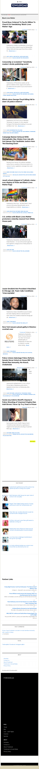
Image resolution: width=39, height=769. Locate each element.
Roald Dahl (13, 95)
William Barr (26, 251)
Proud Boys (26, 57)
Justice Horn (28, 174)
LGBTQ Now (22, 56)
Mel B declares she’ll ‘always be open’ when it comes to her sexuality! (21, 496)
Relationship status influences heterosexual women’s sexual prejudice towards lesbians (21, 529)
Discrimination (13, 130)
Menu (20, 1)
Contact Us (6, 660)
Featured (12, 172)
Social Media (30, 172)
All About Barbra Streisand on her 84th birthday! (24, 608)
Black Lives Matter (17, 57)
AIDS (14, 174)
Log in (24, 765)
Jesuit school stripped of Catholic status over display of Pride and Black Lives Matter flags (18, 182)
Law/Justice (16, 56)
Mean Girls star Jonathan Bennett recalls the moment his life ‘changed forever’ (21, 512)
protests (5, 354)
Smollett (25, 323)
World (29, 393)
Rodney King (6, 132)
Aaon (8, 92)
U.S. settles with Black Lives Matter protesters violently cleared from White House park (18, 219)
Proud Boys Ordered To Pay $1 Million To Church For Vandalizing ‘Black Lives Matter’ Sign (18, 24)
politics (7, 176)
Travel (5, 727)
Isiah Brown (30, 434)
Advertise (6, 658)
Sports (5, 173)
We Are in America (14, 132)
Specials (6, 736)
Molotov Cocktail (27, 352)
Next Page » (32, 441)
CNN (24, 131)
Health (17, 172)
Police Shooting (7, 435)
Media (27, 92)
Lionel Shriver (6, 95)
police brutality (7, 395)
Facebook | (13, 644)
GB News (25, 94)
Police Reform (15, 395)
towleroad (13, 321)
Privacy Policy (7, 665)
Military (12, 249)
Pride (25, 172)
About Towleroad (8, 662)
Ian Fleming (30, 94)
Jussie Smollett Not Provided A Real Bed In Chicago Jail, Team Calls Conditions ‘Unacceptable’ (19, 291)
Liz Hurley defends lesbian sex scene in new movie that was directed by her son (21, 546)
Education (12, 211)
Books (11, 92)
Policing (20, 130)
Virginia (15, 434)
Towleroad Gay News (19, 5)
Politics (21, 172)
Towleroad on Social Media (10, 664)
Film (5, 729)
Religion (26, 211)
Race (27, 56)
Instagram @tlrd (20, 644)
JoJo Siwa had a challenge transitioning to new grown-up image (20, 537)
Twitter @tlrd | (6, 644)
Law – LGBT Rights (9, 731)
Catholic (25, 212)
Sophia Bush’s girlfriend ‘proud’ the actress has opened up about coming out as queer (21, 487)
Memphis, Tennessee (30, 131)
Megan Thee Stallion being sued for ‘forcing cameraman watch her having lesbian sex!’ (21, 504)
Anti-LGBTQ (10, 56)
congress (25, 394)
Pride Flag (30, 212)
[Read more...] (12, 51)
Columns (6, 734)
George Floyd (31, 394)
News (8, 172)
